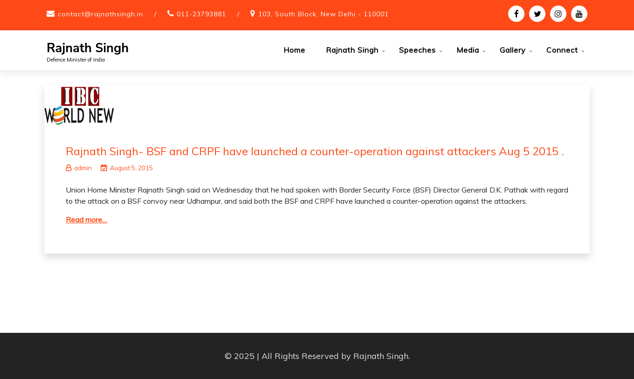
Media (467, 50)
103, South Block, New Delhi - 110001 (323, 14)
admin (79, 168)
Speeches (417, 50)
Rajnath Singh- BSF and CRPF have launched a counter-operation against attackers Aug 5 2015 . (315, 151)
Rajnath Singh (88, 48)
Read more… (86, 219)
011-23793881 (201, 14)
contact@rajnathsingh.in (100, 14)
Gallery (513, 50)
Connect (562, 50)
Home (294, 50)
